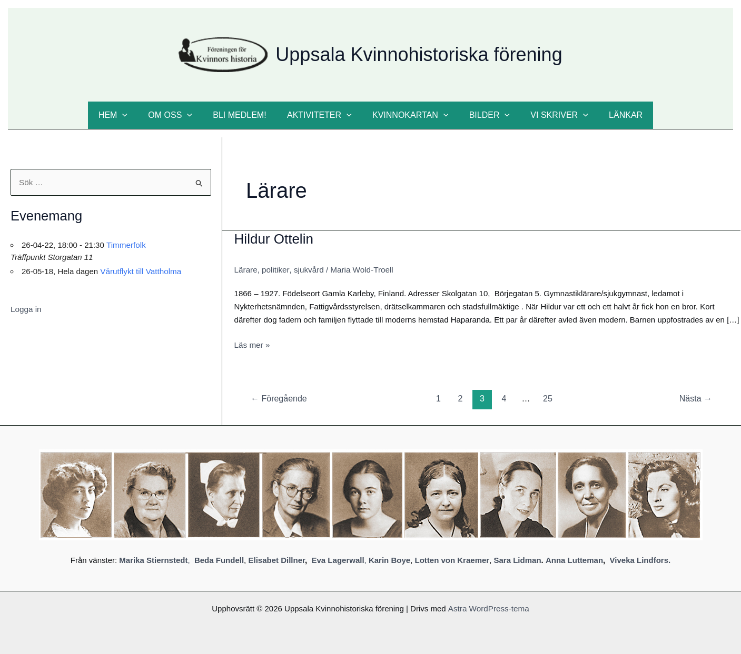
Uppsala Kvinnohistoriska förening (418, 54)
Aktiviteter (321, 115)
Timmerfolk (125, 244)
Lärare (245, 269)
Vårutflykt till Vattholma (140, 270)
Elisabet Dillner (276, 559)
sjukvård (307, 269)
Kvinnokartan (408, 115)
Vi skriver (549, 115)
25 (547, 398)
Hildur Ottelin (273, 239)
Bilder (483, 115)
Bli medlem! (245, 114)
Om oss (180, 115)
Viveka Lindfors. (640, 559)
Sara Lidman (517, 559)
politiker (274, 269)
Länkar (612, 114)
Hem (126, 115)
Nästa (695, 398)
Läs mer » (252, 344)
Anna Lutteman (574, 559)
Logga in (26, 308)
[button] (136, 115)
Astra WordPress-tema (488, 607)
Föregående (279, 398)
